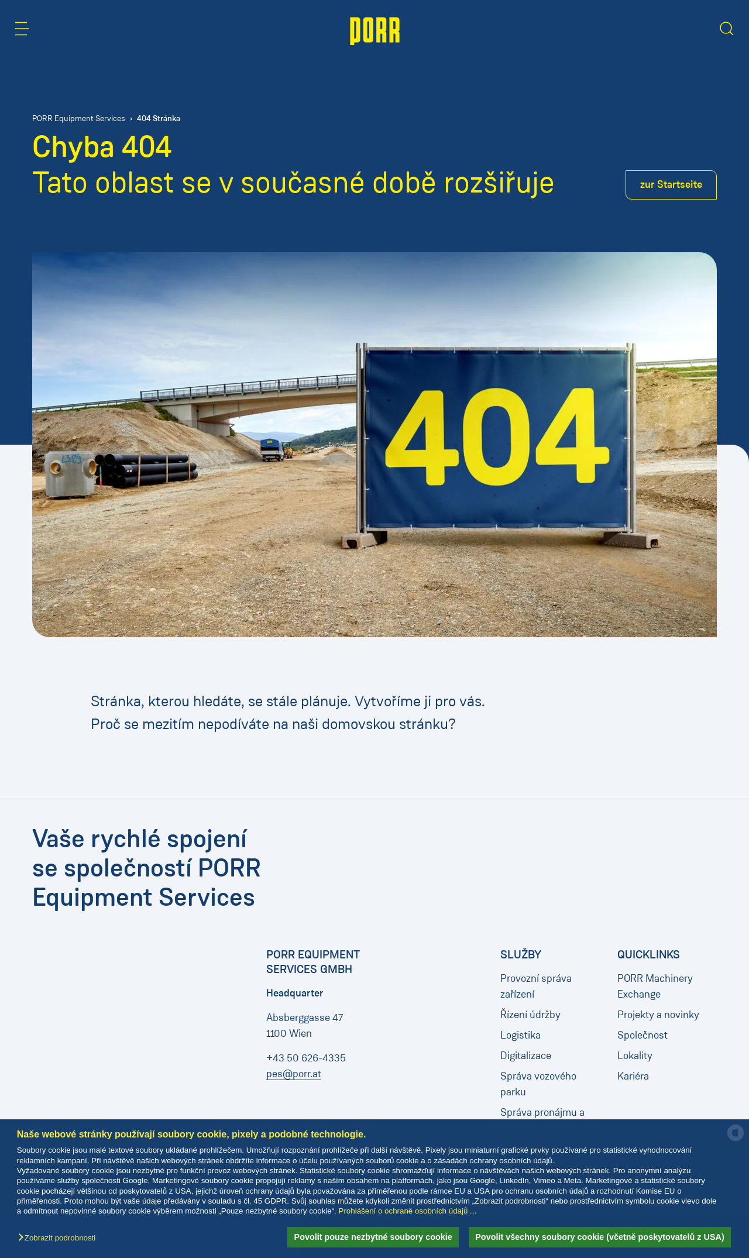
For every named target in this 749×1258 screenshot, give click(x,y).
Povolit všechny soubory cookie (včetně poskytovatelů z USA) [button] (599, 1237)
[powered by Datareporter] (735, 1140)
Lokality (634, 1055)
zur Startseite (671, 184)
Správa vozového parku (538, 1084)
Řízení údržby (530, 1014)
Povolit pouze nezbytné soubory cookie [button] (373, 1237)
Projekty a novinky (658, 1014)
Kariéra (633, 1076)
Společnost (642, 1035)
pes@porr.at (293, 1073)
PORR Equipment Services (78, 118)
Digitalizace (525, 1055)
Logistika (520, 1035)
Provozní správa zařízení (536, 986)
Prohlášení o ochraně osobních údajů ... (408, 1211)
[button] (59, 1238)
